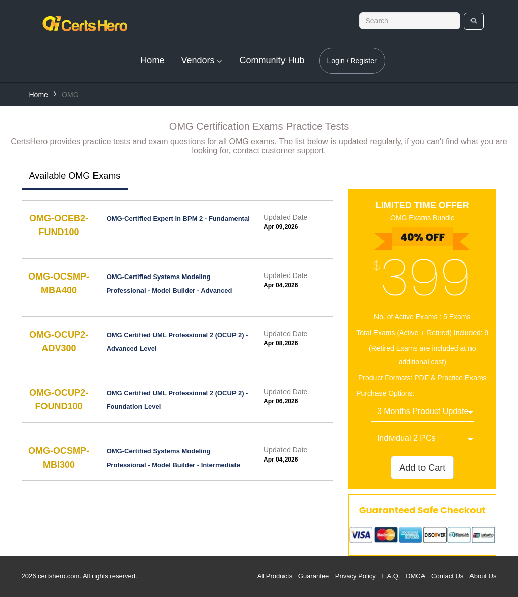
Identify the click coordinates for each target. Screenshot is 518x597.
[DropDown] (422, 412)
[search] (474, 21)
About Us (482, 576)
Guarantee (313, 576)
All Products (274, 576)
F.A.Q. (391, 576)
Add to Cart (422, 468)
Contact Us (447, 576)
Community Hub (271, 60)
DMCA (415, 576)
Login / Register (352, 61)
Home (152, 60)
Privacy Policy (355, 576)
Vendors (201, 60)
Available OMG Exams (75, 176)
